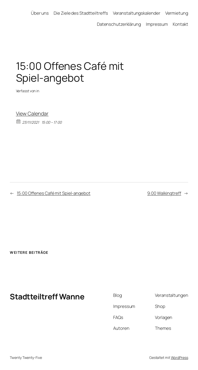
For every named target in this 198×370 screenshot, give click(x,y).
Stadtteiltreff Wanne (47, 296)
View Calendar (32, 113)
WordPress (179, 357)
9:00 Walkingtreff (164, 193)
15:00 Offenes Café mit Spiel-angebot (53, 193)
